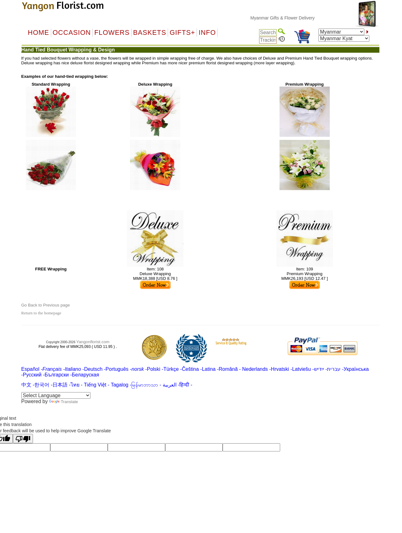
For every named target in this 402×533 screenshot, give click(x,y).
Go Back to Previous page (45, 305)
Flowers (111, 32)
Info (207, 32)
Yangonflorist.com (93, 341)
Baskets (149, 32)
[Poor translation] (23, 438)
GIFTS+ (182, 32)
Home (38, 32)
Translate (63, 401)
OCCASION (72, 32)
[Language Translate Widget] (55, 395)
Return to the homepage (41, 313)
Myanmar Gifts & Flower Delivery (287, 17)
